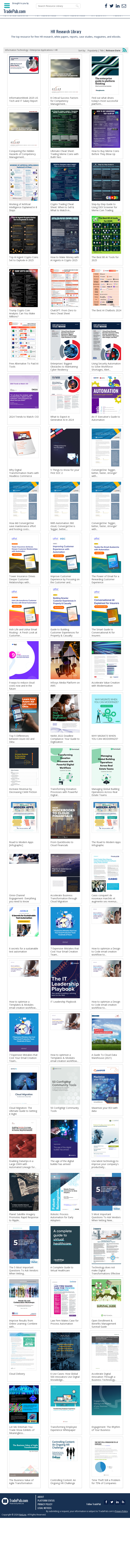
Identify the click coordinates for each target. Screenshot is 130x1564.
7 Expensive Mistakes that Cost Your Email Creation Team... (64, 978)
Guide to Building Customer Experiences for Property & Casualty (64, 649)
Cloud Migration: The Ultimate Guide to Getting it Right (23, 1143)
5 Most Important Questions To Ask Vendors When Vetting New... (106, 1253)
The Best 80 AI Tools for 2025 (105, 264)
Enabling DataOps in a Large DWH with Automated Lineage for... (22, 1198)
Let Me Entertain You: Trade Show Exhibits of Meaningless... (21, 1472)
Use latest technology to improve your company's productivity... (105, 1198)
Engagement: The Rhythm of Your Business (106, 1471)
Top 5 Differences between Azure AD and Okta (21, 759)
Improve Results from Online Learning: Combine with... (23, 1363)
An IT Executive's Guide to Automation (106, 429)
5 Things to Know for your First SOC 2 (64, 483)
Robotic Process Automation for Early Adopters (61, 1253)
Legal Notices (44, 1554)
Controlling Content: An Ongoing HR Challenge (63, 1526)
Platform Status (46, 1546)
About (41, 1543)
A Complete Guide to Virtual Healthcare (61, 1307)
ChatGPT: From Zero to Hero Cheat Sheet (63, 319)
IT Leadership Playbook (63, 1030)
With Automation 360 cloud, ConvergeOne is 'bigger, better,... (62, 539)
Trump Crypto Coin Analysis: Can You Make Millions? (22, 320)
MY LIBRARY (99, 15)
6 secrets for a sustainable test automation (23, 977)
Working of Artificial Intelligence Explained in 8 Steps (23, 210)
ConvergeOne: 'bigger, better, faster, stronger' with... (104, 485)
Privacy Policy (45, 1550)
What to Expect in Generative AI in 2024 (62, 429)
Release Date (113, 50)
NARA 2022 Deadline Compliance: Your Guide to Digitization (65, 759)
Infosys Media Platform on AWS (65, 703)
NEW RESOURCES (74, 15)
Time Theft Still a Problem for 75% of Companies (106, 1526)
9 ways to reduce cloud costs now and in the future (22, 704)
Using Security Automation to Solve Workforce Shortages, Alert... (106, 375)
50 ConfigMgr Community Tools (64, 1142)
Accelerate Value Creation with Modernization (106, 703)
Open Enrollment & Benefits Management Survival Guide (104, 1363)
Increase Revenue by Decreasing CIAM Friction (23, 813)
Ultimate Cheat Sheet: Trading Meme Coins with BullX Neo (64, 155)
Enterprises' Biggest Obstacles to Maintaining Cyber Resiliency (64, 375)
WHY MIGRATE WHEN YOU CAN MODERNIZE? (105, 758)
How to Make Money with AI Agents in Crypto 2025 (64, 264)
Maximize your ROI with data (105, 1142)
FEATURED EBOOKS (15, 15)
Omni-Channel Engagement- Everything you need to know (22, 924)
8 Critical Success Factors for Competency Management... (64, 101)
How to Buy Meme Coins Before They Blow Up (105, 154)
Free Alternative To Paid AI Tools (23, 374)
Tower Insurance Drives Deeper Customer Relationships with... (22, 594)
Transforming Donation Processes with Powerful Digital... (64, 814)
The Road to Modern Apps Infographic (106, 868)
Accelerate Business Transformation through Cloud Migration (63, 924)
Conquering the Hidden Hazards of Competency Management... (22, 155)
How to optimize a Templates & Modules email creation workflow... (23, 1033)
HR (56, 50)
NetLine (22, 1560)
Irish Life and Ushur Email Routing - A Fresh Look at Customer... (23, 649)
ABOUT (118, 15)
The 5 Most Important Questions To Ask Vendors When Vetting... (23, 1308)
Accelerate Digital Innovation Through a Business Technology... (104, 1417)
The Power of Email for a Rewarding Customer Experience (105, 594)
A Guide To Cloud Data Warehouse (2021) (104, 1087)
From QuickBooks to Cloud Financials (61, 868)
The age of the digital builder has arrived (62, 1197)
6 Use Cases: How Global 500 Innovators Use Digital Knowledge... (65, 1417)
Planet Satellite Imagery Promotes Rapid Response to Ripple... (23, 1253)
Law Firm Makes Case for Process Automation (64, 1361)
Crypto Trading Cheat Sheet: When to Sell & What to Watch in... (62, 210)
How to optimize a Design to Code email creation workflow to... (106, 978)
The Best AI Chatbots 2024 (106, 317)
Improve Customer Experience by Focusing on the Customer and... (65, 594)
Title (102, 50)
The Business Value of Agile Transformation (21, 1526)
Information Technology (16, 50)
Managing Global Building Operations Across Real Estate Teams (105, 814)
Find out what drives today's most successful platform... (105, 101)
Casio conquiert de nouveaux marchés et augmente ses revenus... (105, 924)
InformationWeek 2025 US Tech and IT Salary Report (23, 99)
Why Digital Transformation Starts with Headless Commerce (24, 485)
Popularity (93, 50)
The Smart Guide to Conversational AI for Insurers (103, 649)
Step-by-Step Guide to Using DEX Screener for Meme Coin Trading (104, 210)
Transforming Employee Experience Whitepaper (63, 1471)
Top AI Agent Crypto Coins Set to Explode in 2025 (23, 264)
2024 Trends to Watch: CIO (24, 427)
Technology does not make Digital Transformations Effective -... (106, 1310)
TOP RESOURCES (45, 15)
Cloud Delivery (17, 1414)
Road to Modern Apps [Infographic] (21, 868)
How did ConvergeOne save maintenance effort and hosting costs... (22, 539)
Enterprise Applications (41, 50)
